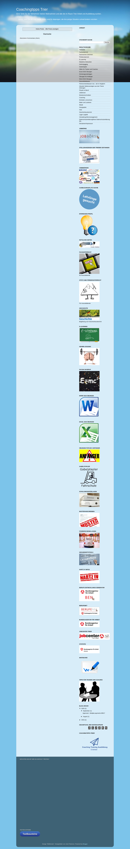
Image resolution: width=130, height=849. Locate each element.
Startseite (47, 34)
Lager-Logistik (83, 114)
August (85, 716)
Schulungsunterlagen (85, 74)
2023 (83, 720)
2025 (83, 708)
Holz (80, 110)
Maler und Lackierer (85, 102)
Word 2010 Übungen (85, 79)
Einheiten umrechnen (85, 100)
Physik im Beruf (84, 90)
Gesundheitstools (84, 81)
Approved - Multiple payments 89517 (94, 713)
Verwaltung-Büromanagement (88, 117)
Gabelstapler (83, 67)
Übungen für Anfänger (86, 76)
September (86, 711)
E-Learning (82, 59)
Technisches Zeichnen (86, 54)
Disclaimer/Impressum (86, 123)
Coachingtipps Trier (32, 9)
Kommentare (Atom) (33, 38)
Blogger (85, 844)
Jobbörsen (82, 92)
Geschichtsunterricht (85, 112)
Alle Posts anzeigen (52, 29)
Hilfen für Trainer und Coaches (88, 69)
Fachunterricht (83, 52)
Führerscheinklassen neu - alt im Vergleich (92, 84)
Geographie (82, 107)
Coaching (82, 97)
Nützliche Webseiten (85, 62)
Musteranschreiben (85, 95)
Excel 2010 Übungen (85, 71)
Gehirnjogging (83, 64)
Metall (81, 105)
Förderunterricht (84, 57)
